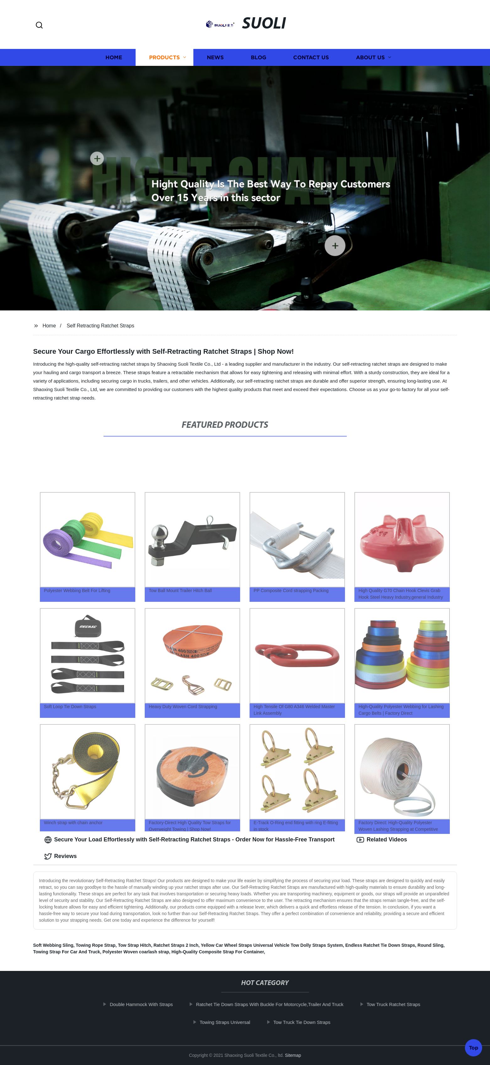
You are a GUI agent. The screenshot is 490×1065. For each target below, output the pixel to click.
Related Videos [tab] (382, 840)
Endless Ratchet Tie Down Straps (380, 945)
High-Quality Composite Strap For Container (217, 951)
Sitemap (293, 1055)
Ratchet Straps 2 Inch (175, 945)
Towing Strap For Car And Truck (66, 951)
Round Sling (430, 945)
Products (164, 57)
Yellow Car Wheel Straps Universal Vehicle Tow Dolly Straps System (272, 945)
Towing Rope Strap (96, 945)
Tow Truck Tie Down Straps (304, 1022)
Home (113, 57)
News (215, 57)
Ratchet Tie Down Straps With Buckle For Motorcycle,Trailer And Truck (272, 1004)
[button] (39, 25)
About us (370, 57)
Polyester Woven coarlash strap (135, 951)
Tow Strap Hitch (134, 945)
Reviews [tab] (60, 856)
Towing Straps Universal (227, 1022)
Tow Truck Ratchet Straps (396, 1004)
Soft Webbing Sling (53, 945)
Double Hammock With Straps (143, 1004)
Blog (258, 57)
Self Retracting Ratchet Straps (100, 325)
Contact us (311, 57)
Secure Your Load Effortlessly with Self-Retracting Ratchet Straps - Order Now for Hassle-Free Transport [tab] (189, 840)
